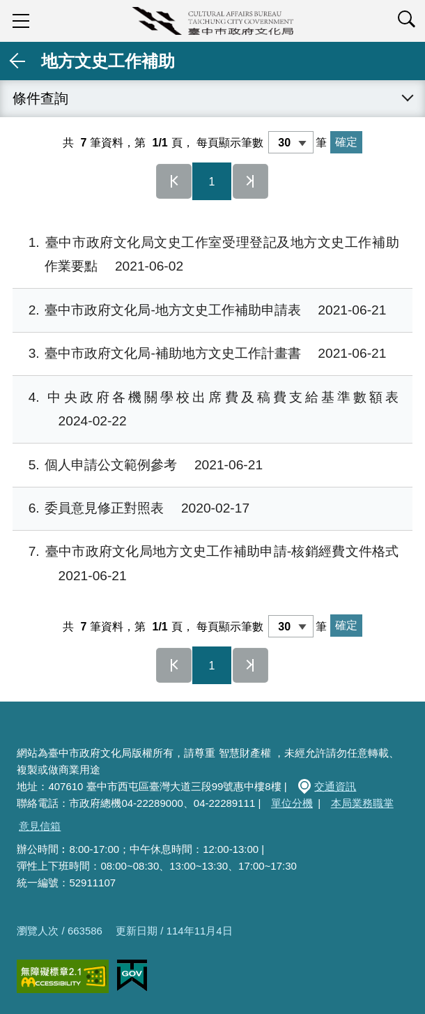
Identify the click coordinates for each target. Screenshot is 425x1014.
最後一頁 (250, 181)
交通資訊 (335, 786)
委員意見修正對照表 (131, 509)
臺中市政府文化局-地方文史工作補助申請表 (199, 310)
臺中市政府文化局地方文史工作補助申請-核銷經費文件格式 (206, 564)
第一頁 (174, 181)
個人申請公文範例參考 (138, 465)
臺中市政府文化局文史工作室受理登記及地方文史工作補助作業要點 (206, 255)
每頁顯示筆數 (229, 143)
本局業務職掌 (362, 803)
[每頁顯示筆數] (291, 142)
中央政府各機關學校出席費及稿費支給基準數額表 (206, 410)
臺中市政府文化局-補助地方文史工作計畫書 (199, 354)
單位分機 (292, 803)
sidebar (21, 21)
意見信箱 (40, 826)
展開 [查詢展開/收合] (407, 98)
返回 (18, 61)
